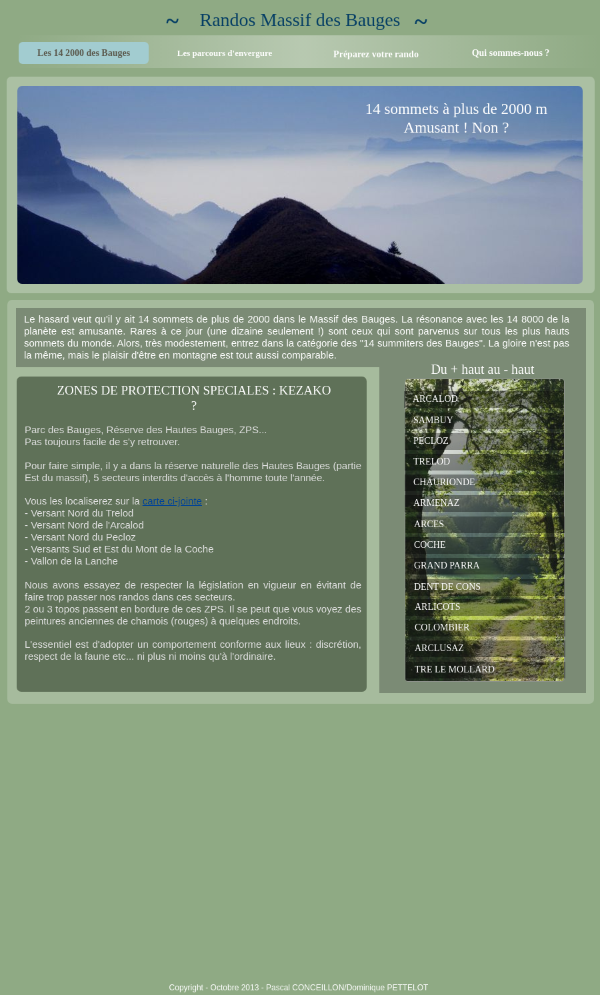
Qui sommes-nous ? (511, 53)
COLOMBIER (442, 627)
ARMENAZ (436, 503)
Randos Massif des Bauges (300, 19)
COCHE (429, 545)
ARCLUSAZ (439, 648)
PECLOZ (431, 441)
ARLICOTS (437, 607)
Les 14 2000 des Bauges (83, 53)
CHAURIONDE (444, 482)
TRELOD (431, 462)
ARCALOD (435, 399)
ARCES (429, 524)
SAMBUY (433, 420)
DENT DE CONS (447, 587)
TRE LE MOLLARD (455, 669)
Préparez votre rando (376, 54)
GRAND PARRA (447, 565)
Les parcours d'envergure (225, 53)
